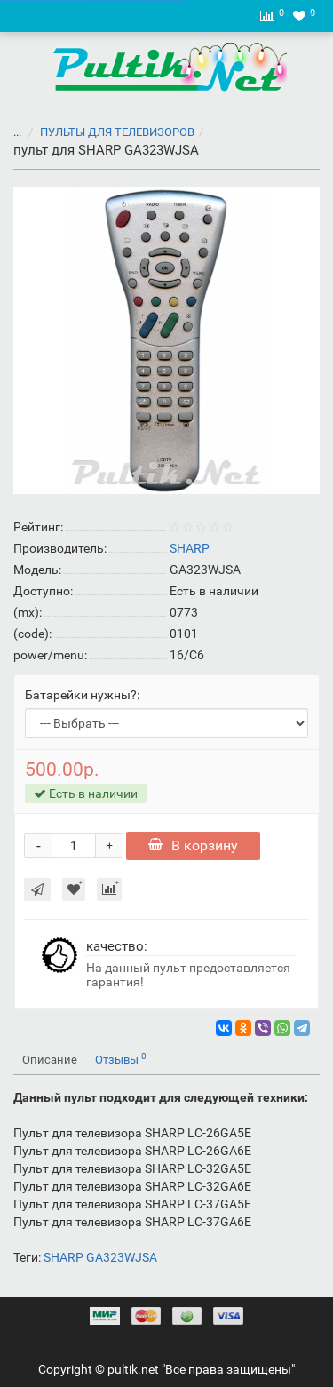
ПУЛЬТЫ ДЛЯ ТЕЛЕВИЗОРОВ (106, 132)
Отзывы (121, 1058)
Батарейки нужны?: (82, 695)
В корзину (193, 845)
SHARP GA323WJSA (100, 1257)
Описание (49, 1059)
